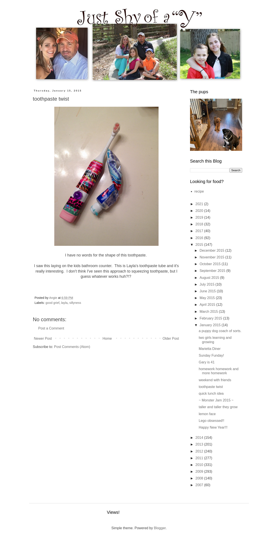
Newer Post (43, 338)
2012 (199, 451)
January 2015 (211, 325)
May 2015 (208, 298)
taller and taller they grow (218, 407)
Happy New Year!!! (213, 427)
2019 (199, 217)
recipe (199, 191)
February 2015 (211, 318)
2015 (199, 244)
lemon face (207, 414)
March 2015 (209, 311)
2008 (199, 478)
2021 (199, 204)
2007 (199, 485)
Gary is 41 (207, 362)
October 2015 (211, 264)
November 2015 (212, 257)
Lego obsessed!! (211, 421)
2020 (199, 211)
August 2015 (210, 277)
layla (64, 302)
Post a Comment (51, 328)
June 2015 (208, 291)
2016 (199, 238)
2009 (199, 471)
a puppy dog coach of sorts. (220, 331)
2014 (199, 437)
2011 (199, 458)
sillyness (75, 302)
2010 (199, 465)
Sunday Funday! (211, 355)
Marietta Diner (209, 349)
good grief (52, 302)
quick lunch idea (211, 393)
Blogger (159, 528)
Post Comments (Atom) (72, 347)
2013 (199, 444)
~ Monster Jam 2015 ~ (216, 400)
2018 (199, 224)
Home (107, 338)
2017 (199, 231)
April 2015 (208, 304)
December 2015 (212, 250)
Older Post (170, 338)
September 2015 (213, 271)
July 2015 (207, 284)
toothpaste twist (211, 387)
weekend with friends (215, 380)
